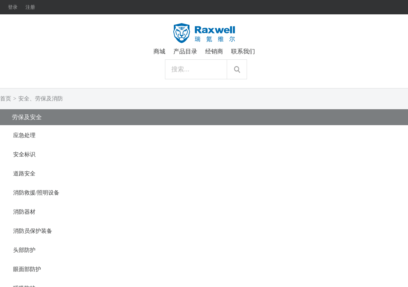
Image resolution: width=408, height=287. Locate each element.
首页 (5, 99)
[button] (204, 134)
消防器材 (24, 212)
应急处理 (24, 135)
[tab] (204, 134)
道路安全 (24, 174)
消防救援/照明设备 (36, 193)
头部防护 (24, 250)
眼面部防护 (27, 269)
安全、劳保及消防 (40, 99)
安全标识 (24, 154)
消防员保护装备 (32, 231)
